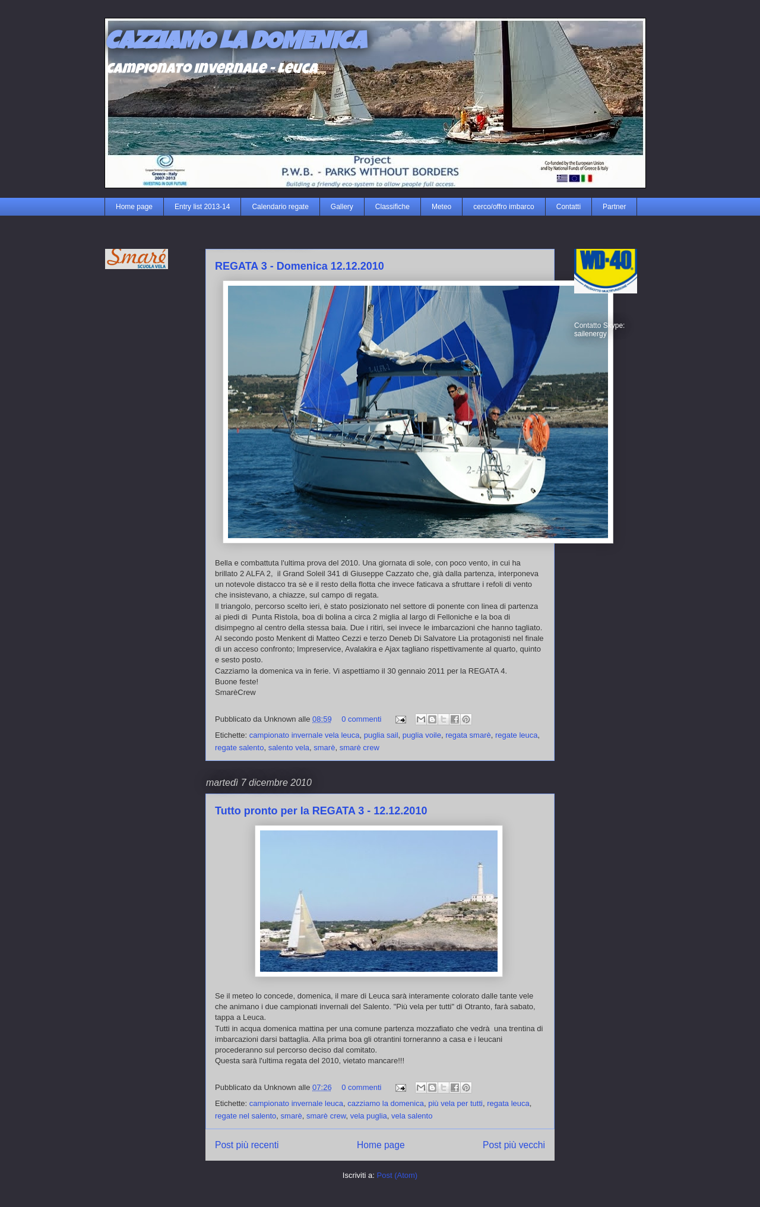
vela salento (411, 1115)
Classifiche (392, 207)
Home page (134, 207)
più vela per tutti (455, 1103)
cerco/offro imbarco (503, 207)
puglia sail (381, 735)
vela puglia (368, 1115)
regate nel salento (245, 1115)
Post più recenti (246, 1145)
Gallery (342, 207)
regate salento (239, 747)
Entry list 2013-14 (202, 207)
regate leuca (516, 735)
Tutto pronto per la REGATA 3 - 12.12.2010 (321, 811)
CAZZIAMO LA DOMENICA (235, 43)
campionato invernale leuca (296, 1103)
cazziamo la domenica (385, 1103)
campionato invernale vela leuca (304, 735)
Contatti (568, 207)
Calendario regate (280, 207)
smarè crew (359, 747)
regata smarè (468, 735)
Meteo (441, 207)
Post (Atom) (397, 1175)
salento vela (288, 747)
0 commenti (361, 719)
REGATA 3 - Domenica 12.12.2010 (299, 266)
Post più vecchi (514, 1145)
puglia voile (422, 735)
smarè (324, 747)
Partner (614, 207)
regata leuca (508, 1103)
